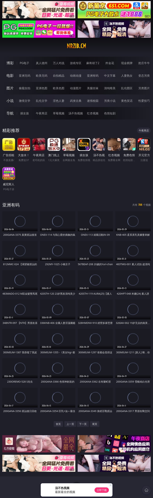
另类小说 (110, 101)
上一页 (70, 424)
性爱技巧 (144, 101)
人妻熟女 (127, 76)
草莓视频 (58, 113)
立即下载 (102, 490)
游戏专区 (75, 63)
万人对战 (58, 63)
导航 (10, 113)
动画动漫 (75, 76)
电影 (10, 75)
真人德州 (41, 63)
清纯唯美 (110, 88)
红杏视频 (92, 113)
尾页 (94, 424)
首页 (58, 424)
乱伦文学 (41, 101)
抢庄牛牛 (144, 63)
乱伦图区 (127, 88)
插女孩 (24, 113)
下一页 (83, 424)
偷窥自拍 (24, 88)
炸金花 (109, 63)
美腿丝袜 (92, 88)
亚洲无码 (24, 76)
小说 (10, 100)
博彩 (10, 62)
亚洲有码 (92, 76)
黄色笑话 (127, 101)
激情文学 (24, 101)
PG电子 (24, 63)
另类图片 (144, 88)
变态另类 (144, 76)
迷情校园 (92, 101)
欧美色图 (58, 88)
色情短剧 (110, 113)
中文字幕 (110, 76)
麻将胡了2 (92, 63)
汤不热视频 (76, 113)
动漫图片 (75, 88)
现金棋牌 (127, 63)
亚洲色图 (41, 88)
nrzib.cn (76, 46)
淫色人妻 (58, 101)
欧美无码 (41, 76)
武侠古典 (75, 101)
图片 (10, 88)
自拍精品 (58, 76)
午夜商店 (41, 113)
